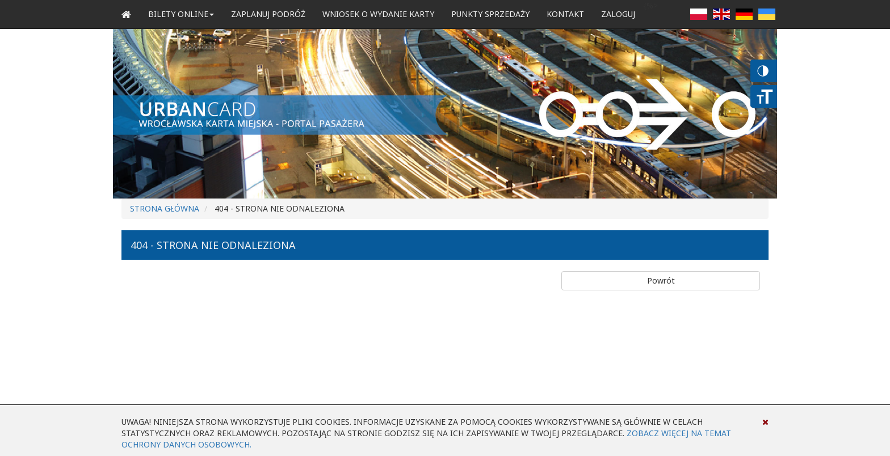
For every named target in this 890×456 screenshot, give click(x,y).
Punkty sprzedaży (490, 14)
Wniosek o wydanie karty (378, 14)
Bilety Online (181, 14)
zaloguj (618, 14)
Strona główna (164, 208)
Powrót (661, 280)
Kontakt (565, 14)
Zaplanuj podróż (268, 14)
